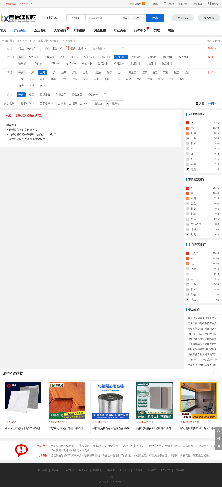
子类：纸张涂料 (54, 48)
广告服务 (138, 470)
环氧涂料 (105, 56)
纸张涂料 (70, 40)
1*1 (193, 148)
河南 (31, 79)
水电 (137, 18)
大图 (201, 103)
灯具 (193, 158)
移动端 (213, 3)
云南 (117, 79)
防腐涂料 (167, 63)
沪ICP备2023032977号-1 (111, 481)
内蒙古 (97, 72)
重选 (210, 48)
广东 (64, 79)
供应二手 (61, 94)
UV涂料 (33, 56)
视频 (171, 30)
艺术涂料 (71, 63)
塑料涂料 (184, 56)
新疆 (182, 79)
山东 (21, 79)
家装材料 (43, 40)
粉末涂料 (89, 56)
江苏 (144, 72)
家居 (193, 164)
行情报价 (80, 30)
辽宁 (109, 72)
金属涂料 (152, 56)
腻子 (62, 56)
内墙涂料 (151, 63)
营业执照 (56, 470)
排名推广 (124, 470)
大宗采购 (60, 30)
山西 (85, 72)
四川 (96, 79)
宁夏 (171, 79)
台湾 (21, 85)
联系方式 (83, 470)
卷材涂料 (136, 56)
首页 (19, 40)
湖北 (42, 79)
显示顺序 (46, 103)
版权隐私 (97, 470)
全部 (21, 57)
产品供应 (20, 30)
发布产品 (182, 17)
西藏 (128, 79)
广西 (74, 79)
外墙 (125, 18)
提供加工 (77, 94)
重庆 (64, 72)
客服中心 (182, 3)
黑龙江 (132, 72)
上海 (42, 72)
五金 (193, 138)
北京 (31, 72)
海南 (85, 79)
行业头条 (120, 30)
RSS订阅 (165, 470)
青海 (160, 79)
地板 (193, 229)
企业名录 (40, 30)
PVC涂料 (48, 56)
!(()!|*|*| (195, 253)
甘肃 (149, 79)
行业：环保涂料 (28, 48)
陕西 (139, 79)
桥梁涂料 (119, 63)
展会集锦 (100, 30)
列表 (213, 103)
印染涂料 (39, 63)
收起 (210, 57)
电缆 (193, 169)
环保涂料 (56, 40)
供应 (31, 94)
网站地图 (197, 3)
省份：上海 (76, 48)
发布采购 (209, 17)
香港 (31, 85)
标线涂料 (55, 63)
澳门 (42, 85)
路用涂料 (103, 63)
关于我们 (69, 470)
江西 (187, 72)
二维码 (169, 3)
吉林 (120, 72)
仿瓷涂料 (87, 63)
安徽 (165, 72)
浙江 (155, 72)
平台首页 (155, 3)
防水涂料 (196, 224)
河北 (74, 72)
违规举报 (179, 470)
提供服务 (45, 94)
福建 (176, 72)
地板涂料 (135, 63)
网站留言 (151, 470)
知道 (157, 30)
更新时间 (27, 103)
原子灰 (74, 56)
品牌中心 (140, 30)
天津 (53, 72)
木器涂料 (168, 56)
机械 (193, 143)
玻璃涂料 (23, 63)
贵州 (107, 79)
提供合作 (93, 94)
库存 (106, 94)
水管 (193, 218)
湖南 (53, 79)
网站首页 (42, 470)
